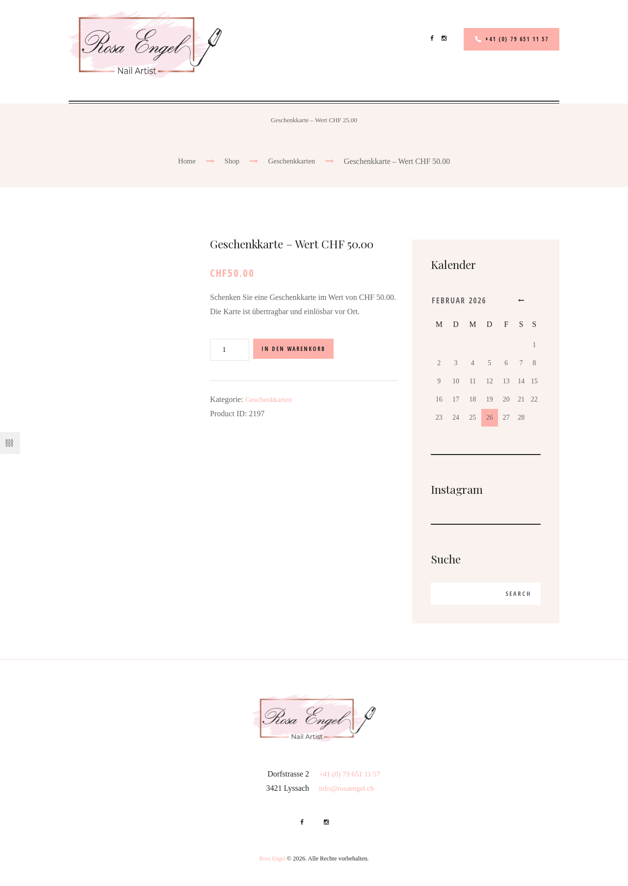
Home (184, 161)
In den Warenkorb (298, 350)
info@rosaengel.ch (348, 790)
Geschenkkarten (292, 161)
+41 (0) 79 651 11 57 (514, 39)
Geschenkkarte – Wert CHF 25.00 (314, 120)
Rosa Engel (272, 861)
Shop (231, 161)
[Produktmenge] (229, 349)
